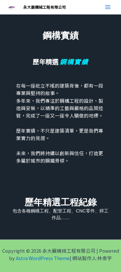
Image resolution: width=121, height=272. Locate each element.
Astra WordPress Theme (43, 258)
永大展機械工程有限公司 (44, 7)
